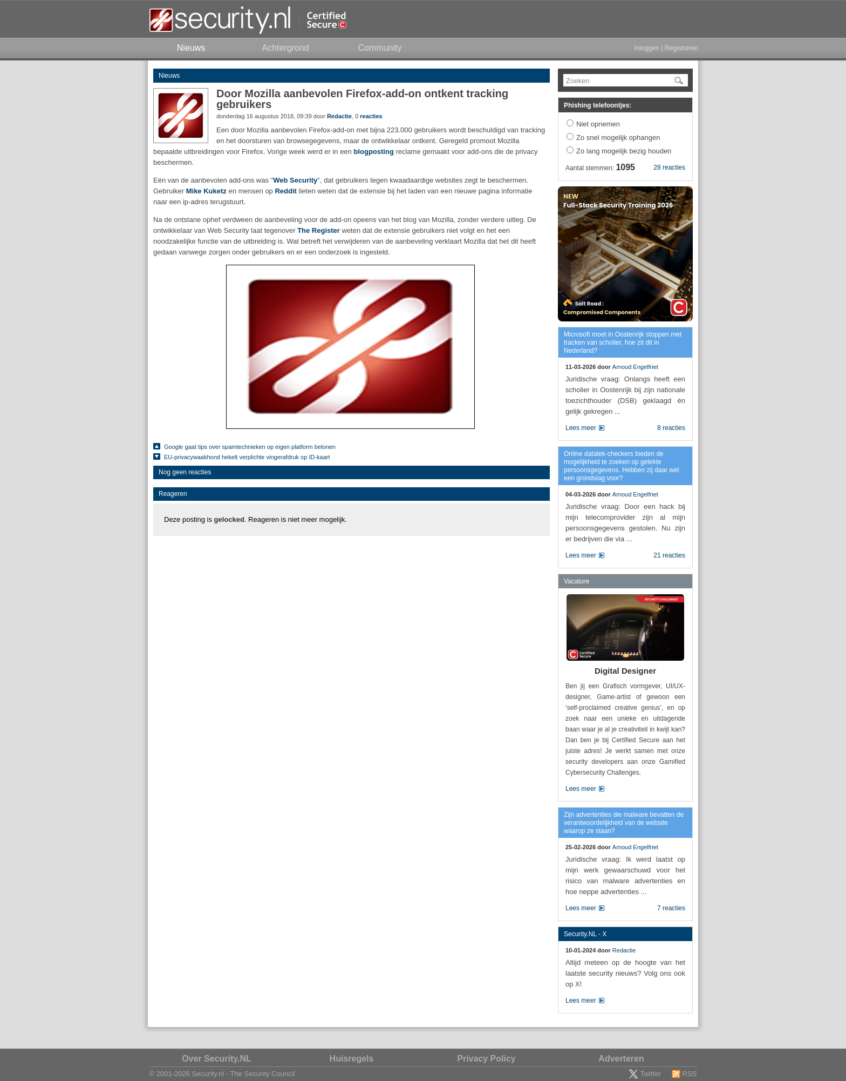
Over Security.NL (216, 1058)
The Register (318, 230)
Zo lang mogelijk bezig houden (623, 151)
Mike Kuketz (206, 191)
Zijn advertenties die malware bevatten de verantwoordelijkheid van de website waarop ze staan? (624, 823)
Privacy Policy (486, 1058)
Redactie (339, 116)
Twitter (650, 1074)
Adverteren (621, 1058)
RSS (690, 1074)
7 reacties (671, 908)
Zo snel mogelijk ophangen (618, 137)
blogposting (373, 151)
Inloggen (646, 48)
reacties (371, 116)
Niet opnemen (598, 124)
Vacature (576, 581)
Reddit (285, 191)
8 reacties (671, 428)
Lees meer (580, 428)
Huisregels (352, 1058)
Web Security (295, 180)
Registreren (681, 48)
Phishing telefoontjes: (597, 105)
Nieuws (169, 75)
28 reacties (669, 167)
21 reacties (669, 555)
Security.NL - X (585, 934)
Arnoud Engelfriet (635, 367)
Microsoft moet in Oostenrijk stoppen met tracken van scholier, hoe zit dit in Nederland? (622, 342)
